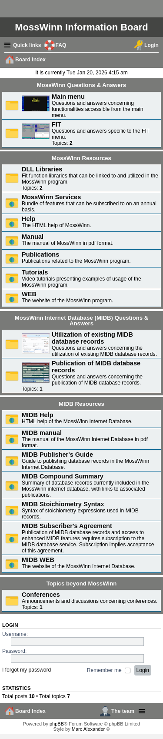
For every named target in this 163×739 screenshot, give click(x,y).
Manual (32, 236)
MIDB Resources (81, 404)
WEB (29, 294)
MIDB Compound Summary (62, 476)
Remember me (108, 670)
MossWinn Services (51, 197)
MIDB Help (37, 414)
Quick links (27, 45)
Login (10, 625)
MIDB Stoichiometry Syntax (63, 504)
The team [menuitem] (122, 711)
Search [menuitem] (155, 60)
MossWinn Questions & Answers (81, 85)
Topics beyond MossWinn (82, 583)
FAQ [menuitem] (61, 45)
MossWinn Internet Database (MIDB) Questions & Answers (82, 320)
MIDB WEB (38, 559)
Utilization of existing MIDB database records (92, 338)
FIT (56, 124)
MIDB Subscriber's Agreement (67, 525)
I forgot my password (26, 670)
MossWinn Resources (81, 158)
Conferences (41, 594)
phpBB (57, 723)
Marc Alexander (88, 729)
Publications (40, 254)
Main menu (68, 96)
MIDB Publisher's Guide (57, 454)
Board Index (30, 711)
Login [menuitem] (151, 45)
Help (28, 218)
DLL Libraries (42, 169)
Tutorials (35, 272)
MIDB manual (42, 432)
